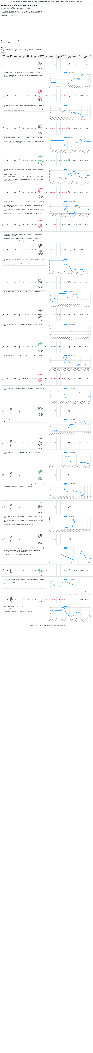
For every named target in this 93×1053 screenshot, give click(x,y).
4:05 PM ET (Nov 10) (11, 475)
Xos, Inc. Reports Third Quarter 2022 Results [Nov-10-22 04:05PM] (18, 486)
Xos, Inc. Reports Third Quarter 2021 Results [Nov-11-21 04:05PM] (18, 611)
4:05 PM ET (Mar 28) (11, 570)
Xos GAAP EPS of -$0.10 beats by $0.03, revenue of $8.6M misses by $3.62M (40, 441)
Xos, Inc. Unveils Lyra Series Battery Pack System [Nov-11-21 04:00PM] (19, 608)
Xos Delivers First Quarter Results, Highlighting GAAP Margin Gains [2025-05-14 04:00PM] (22, 215)
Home (13, 1)
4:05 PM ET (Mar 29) (11, 443)
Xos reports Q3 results (40, 598)
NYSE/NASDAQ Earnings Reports (39, 1)
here (15, 42)
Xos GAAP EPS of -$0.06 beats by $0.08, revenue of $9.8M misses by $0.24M (40, 505)
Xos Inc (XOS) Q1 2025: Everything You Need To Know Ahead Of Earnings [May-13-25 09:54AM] (24, 213)
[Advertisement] (46, 27)
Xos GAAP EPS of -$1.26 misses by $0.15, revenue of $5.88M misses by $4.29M (40, 191)
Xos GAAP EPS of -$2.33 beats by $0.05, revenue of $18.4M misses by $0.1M (40, 313)
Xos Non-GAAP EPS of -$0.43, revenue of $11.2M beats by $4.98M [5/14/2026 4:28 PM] (22, 72)
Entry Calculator (51, 1)
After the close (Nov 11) (11, 599)
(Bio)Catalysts (72, 1)
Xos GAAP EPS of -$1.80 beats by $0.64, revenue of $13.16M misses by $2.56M (40, 281)
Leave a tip (79, 1)
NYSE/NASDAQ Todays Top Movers (23, 1)
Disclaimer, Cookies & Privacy (44, 625)
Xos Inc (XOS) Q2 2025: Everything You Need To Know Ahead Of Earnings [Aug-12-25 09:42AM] (23, 176)
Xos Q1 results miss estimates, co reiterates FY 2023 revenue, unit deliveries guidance (41, 410)
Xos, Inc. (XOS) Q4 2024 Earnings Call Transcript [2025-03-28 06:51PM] (19, 240)
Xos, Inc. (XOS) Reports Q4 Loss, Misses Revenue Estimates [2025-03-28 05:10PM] (21, 238)
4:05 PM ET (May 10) (11, 411)
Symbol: (3, 40)
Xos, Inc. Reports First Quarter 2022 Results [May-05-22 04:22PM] (17, 554)
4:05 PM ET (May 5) (11, 539)
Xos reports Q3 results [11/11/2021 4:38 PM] (13, 606)
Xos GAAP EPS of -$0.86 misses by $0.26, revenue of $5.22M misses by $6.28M (40, 94)
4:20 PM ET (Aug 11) (11, 507)
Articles (57, 1)
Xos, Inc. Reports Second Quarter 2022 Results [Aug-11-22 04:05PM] (18, 524)
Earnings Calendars (64, 1)
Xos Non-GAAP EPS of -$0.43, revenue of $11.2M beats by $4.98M (41, 63)
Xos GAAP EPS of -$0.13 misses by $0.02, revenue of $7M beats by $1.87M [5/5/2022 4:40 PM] (24, 548)
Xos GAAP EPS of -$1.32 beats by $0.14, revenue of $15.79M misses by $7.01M (40, 248)
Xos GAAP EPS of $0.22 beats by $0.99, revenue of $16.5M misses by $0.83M (40, 127)
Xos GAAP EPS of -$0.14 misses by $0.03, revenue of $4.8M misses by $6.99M (40, 377)
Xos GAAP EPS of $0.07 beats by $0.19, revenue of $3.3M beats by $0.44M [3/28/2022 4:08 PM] (24, 579)
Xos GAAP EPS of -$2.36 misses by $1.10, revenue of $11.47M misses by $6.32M (40, 223)
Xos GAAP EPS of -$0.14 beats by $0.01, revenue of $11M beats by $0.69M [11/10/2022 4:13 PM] (24, 484)
